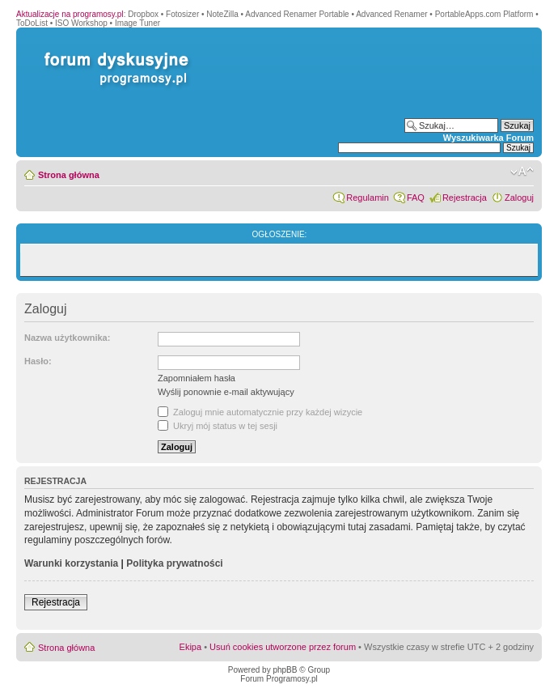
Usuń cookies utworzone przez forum (282, 647)
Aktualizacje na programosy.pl (70, 14)
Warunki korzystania (71, 563)
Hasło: (38, 361)
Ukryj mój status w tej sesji (217, 426)
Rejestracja (464, 197)
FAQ (416, 197)
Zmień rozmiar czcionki (522, 171)
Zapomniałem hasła (196, 378)
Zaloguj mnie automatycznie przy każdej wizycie (260, 412)
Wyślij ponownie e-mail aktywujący (226, 392)
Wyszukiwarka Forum (488, 137)
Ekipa (191, 647)
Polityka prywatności (174, 563)
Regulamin (367, 197)
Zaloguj (519, 197)
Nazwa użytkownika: (67, 337)
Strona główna (68, 175)
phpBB (285, 669)
